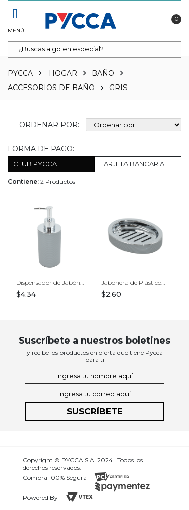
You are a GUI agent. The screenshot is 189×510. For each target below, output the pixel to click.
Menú (15, 30)
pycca (20, 73)
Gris (118, 87)
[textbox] (94, 49)
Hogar (63, 73)
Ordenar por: (49, 124)
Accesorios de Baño (51, 87)
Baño (103, 73)
